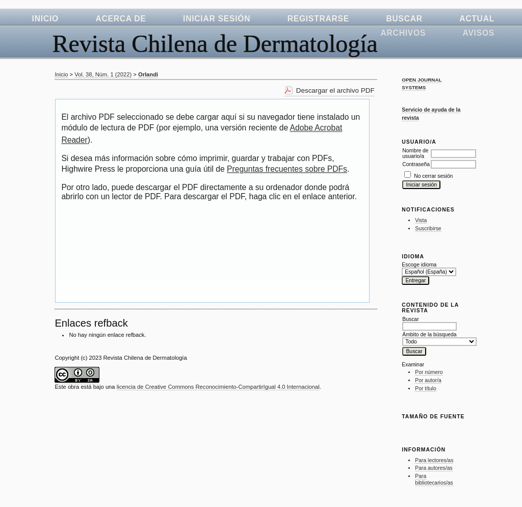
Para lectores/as (434, 460)
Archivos (403, 33)
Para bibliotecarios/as (434, 479)
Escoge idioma (419, 265)
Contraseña (416, 164)
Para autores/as (433, 468)
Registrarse (318, 18)
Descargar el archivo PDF (335, 90)
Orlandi (148, 74)
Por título (425, 388)
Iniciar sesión (216, 18)
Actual (476, 18)
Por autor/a (428, 380)
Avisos (478, 33)
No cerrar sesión (433, 176)
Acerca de (120, 18)
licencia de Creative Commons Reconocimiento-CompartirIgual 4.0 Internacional (218, 387)
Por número (428, 372)
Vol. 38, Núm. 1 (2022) (103, 74)
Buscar (404, 18)
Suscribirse (428, 228)
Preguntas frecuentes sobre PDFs (287, 169)
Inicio (45, 18)
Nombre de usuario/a (415, 153)
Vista (421, 220)
